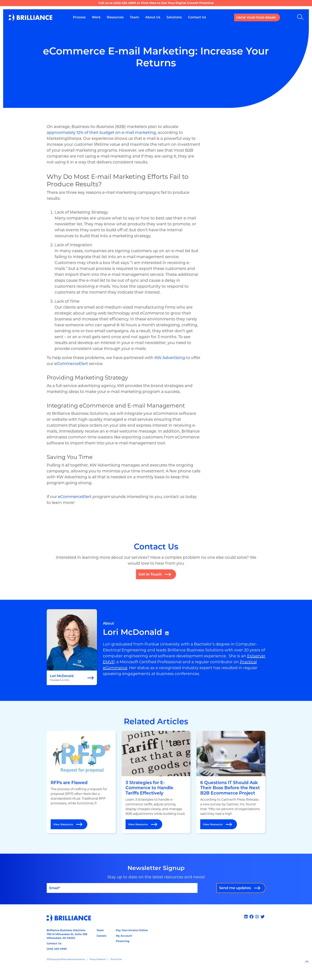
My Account (124, 935)
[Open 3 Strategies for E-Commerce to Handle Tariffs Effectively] (156, 782)
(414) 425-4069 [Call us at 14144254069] (57, 948)
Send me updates (235, 888)
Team (100, 930)
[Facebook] (252, 916)
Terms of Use (116, 959)
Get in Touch (150, 574)
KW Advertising (170, 357)
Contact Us (54, 943)
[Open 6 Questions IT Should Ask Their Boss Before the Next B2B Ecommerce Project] (230, 782)
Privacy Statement (98, 959)
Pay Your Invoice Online (132, 930)
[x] (263, 916)
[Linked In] (246, 916)
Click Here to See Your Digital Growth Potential (177, 3)
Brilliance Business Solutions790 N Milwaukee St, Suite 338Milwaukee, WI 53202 (67, 934)
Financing (122, 941)
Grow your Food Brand (256, 17)
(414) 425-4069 (125, 3)
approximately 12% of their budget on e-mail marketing (101, 132)
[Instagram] (257, 916)
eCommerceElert (71, 363)
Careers (101, 935)
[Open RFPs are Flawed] (81, 782)
